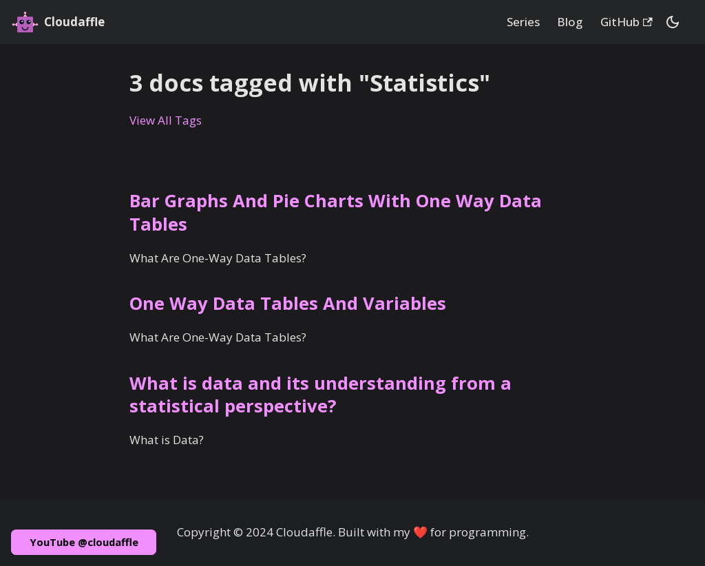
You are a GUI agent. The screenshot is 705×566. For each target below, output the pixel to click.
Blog (569, 22)
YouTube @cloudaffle (84, 542)
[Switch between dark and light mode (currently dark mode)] (672, 22)
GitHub (626, 22)
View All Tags (165, 120)
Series (523, 22)
